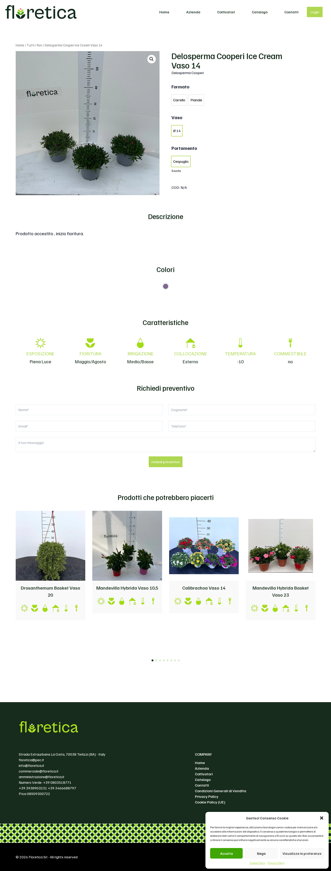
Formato (180, 86)
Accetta (226, 853)
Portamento (184, 148)
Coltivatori (226, 12)
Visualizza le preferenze (302, 853)
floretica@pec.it (31, 759)
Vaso (176, 117)
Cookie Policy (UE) (210, 802)
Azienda (193, 12)
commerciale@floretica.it (39, 771)
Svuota (176, 171)
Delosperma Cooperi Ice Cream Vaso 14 (226, 60)
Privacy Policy (276, 863)
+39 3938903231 (33, 788)
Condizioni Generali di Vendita (220, 790)
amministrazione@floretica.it (41, 776)
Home (164, 12)
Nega (261, 853)
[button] (321, 818)
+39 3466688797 (62, 788)
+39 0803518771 (57, 782)
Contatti (291, 12)
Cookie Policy (257, 863)
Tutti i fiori (34, 45)
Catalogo (260, 12)
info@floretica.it (31, 765)
